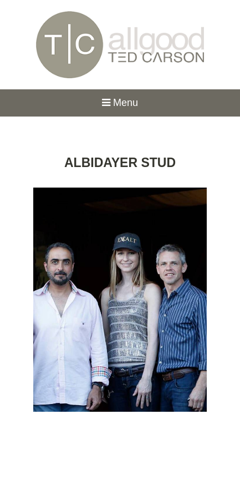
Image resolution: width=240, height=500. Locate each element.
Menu (120, 102)
